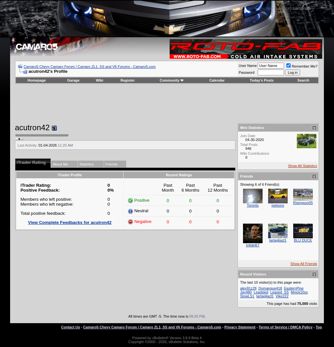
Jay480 (245, 292)
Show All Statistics (302, 166)
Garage (73, 80)
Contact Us (70, 327)
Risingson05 (303, 203)
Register (127, 80)
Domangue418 (270, 288)
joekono (277, 205)
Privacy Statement (239, 327)
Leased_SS (279, 292)
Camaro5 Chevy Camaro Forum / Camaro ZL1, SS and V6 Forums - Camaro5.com (89, 67)
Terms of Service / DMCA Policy (285, 327)
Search (303, 80)
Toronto (253, 205)
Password (246, 72)
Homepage (36, 80)
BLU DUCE (303, 240)
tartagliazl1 (277, 240)
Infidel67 (253, 245)
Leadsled (261, 292)
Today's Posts (262, 80)
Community (172, 80)
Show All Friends (303, 264)
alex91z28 (248, 288)
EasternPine (294, 288)
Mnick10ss (299, 292)
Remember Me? (301, 66)
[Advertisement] (167, 103)
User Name (248, 66)
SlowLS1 (247, 296)
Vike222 (282, 296)
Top (319, 327)
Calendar (217, 80)
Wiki (99, 80)
